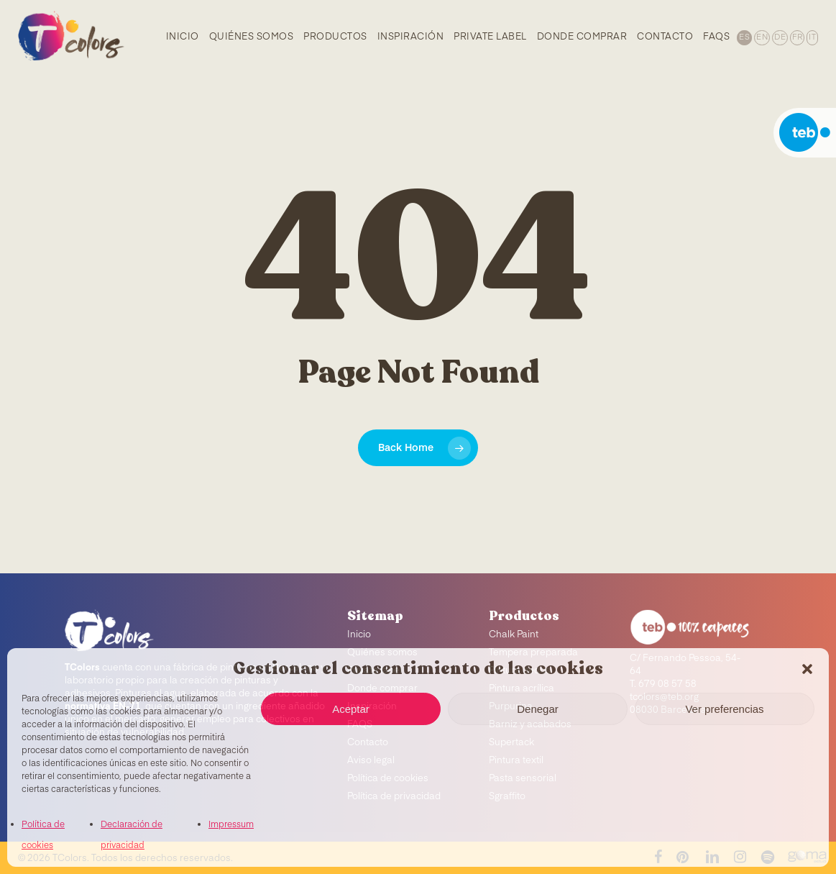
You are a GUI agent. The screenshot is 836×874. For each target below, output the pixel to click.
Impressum (231, 825)
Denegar (538, 709)
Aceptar (350, 709)
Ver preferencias (724, 709)
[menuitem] (743, 36)
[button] (807, 669)
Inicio (359, 634)
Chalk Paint (513, 634)
